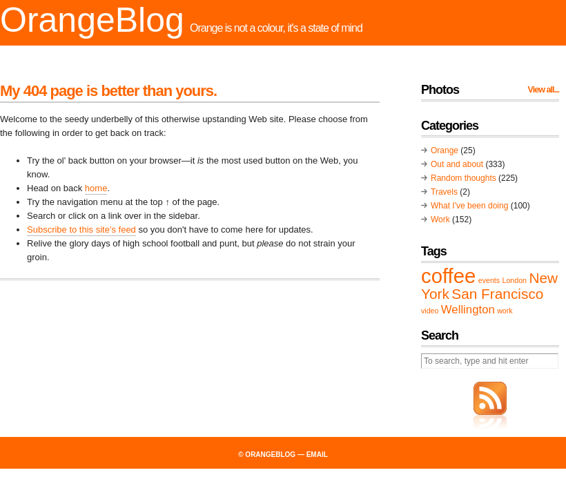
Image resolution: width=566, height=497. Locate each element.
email (317, 454)
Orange (444, 150)
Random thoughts (463, 178)
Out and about (457, 164)
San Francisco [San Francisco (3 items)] (497, 294)
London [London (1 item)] (514, 280)
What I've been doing (469, 206)
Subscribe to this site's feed (81, 229)
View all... (543, 90)
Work (440, 219)
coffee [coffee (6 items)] (448, 275)
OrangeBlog (92, 20)
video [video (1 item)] (429, 310)
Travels (444, 192)
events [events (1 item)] (489, 280)
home (96, 188)
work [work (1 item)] (505, 310)
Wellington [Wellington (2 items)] (468, 309)
